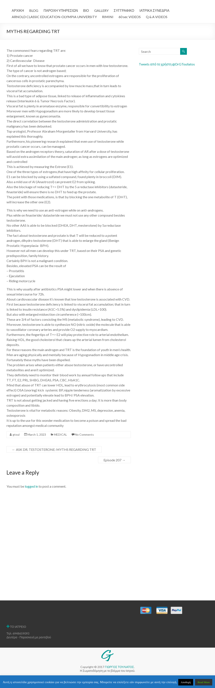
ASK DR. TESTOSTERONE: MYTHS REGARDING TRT (54, 449)
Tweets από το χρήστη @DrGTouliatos (167, 64)
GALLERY (101, 10)
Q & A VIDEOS (156, 17)
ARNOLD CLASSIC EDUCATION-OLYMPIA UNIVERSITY (54, 17)
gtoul (16, 434)
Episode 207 (114, 460)
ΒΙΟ (86, 10)
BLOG (33, 10)
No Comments (84, 434)
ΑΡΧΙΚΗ (18, 10)
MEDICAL (60, 434)
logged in (31, 486)
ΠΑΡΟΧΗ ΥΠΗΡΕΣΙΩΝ (60, 10)
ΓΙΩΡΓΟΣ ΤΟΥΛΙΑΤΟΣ (119, 667)
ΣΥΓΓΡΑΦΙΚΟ (124, 10)
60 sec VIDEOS (130, 17)
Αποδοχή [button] (186, 682)
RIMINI (107, 17)
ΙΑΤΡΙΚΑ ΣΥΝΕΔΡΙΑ (154, 10)
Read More (204, 682)
